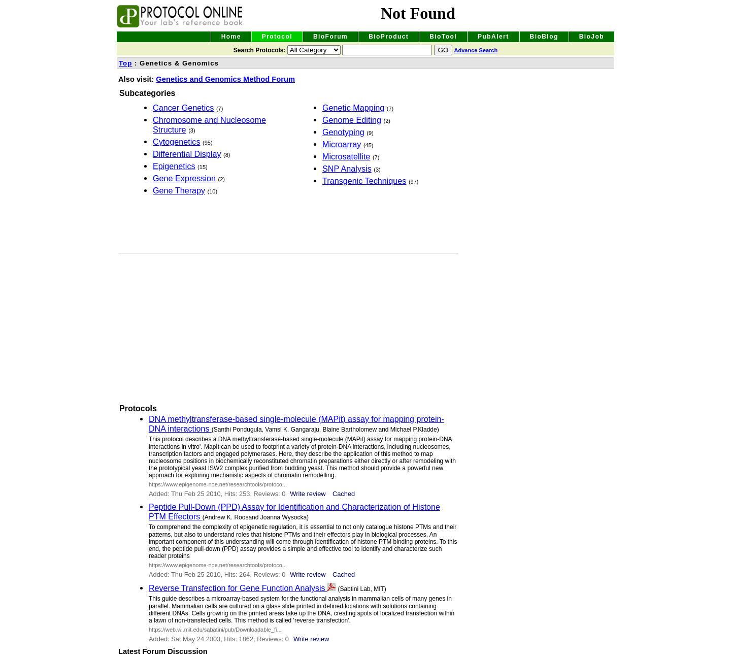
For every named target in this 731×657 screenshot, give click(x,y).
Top (125, 63)
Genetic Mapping (353, 107)
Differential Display (187, 153)
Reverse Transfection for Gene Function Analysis (238, 588)
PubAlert (493, 36)
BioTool (443, 36)
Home (231, 36)
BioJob (591, 36)
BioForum (330, 36)
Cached (344, 494)
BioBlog (544, 36)
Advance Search (476, 50)
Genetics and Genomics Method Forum (225, 79)
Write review (307, 494)
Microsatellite (346, 156)
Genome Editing (351, 119)
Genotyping (343, 132)
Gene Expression (184, 178)
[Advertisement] (202, 222)
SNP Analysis (347, 168)
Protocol (277, 36)
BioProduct (389, 36)
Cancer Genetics (183, 107)
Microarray (341, 144)
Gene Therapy (179, 190)
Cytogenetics (177, 141)
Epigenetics (174, 166)
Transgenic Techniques (364, 180)
